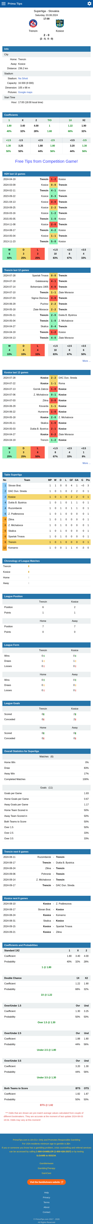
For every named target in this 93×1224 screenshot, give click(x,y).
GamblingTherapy (46, 1168)
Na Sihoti (23, 78)
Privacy (46, 1197)
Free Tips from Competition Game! (46, 161)
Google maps (25, 92)
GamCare (46, 1173)
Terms (46, 1202)
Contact (46, 1212)
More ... (87, 361)
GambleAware (46, 1163)
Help (46, 1192)
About (46, 1207)
